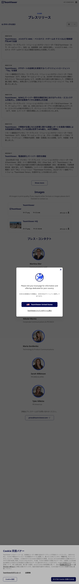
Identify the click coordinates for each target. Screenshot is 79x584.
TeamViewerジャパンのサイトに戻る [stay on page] (39, 311)
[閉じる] (61, 270)
